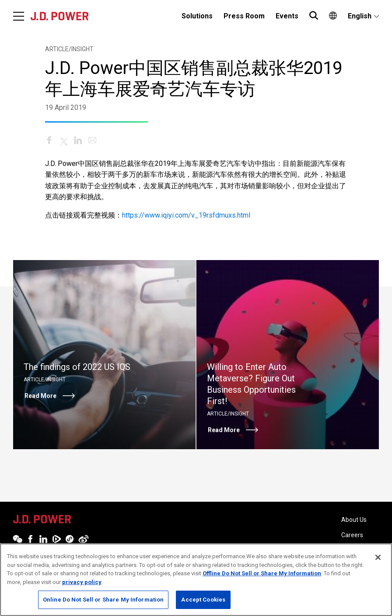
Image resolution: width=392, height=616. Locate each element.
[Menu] (18, 16)
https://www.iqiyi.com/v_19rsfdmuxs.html (186, 215)
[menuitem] (197, 16)
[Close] (378, 557)
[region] (196, 579)
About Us (354, 519)
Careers (352, 535)
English (359, 16)
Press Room (244, 16)
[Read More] (104, 354)
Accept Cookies (203, 599)
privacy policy (82, 582)
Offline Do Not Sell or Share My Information (262, 573)
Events (287, 16)
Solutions (197, 16)
